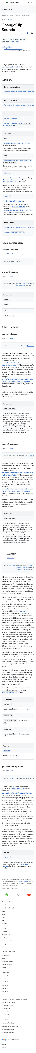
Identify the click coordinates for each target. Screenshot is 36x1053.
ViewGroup (19, 178)
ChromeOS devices (7, 961)
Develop (17, 15)
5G (2, 947)
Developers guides (7, 1005)
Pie (2, 994)
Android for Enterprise (8, 908)
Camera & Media (7, 941)
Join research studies (8, 1032)
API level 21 (10, 19)
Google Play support (8, 1029)
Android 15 (5, 976)
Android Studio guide (8, 1002)
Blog (3, 920)
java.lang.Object (7, 47)
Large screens (6, 955)
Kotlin (26, 33)
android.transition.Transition (13, 49)
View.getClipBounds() (10, 67)
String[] (7, 196)
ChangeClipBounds (10, 118)
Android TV (5, 967)
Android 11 (5, 988)
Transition (14, 42)
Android (4, 905)
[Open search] (28, 2)
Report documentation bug (10, 1026)
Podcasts (4, 923)
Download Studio (7, 1012)
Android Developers (7, 15)
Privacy (4, 944)
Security (4, 911)
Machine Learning (7, 935)
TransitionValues (23, 143)
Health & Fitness (6, 938)
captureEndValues (10, 143)
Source (4, 914)
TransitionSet (22, 611)
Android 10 (5, 991)
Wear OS (4, 958)
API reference (8, 9)
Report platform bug (8, 1023)
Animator (7, 173)
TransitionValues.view (10, 692)
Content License (23, 881)
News (3, 917)
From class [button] (19, 92)
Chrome (4, 1048)
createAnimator (9, 178)
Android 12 (5, 985)
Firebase (4, 1051)
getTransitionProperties (13, 201)
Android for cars (7, 964)
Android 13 (5, 982)
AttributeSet (8, 125)
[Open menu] (3, 2)
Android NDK (6, 1015)
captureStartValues (11, 160)
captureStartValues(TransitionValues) (18, 210)
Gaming (4, 931)
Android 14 (5, 979)
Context (20, 123)
